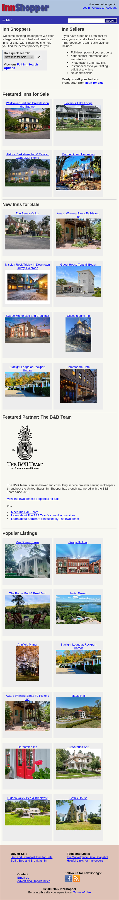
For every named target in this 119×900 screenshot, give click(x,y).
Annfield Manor (27, 662)
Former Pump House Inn (78, 172)
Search (110, 20)
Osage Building (78, 559)
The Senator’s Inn (27, 231)
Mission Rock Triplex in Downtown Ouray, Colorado (27, 283)
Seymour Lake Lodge (78, 120)
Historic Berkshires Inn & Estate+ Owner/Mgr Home (27, 173)
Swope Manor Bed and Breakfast (27, 333)
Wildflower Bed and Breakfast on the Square (27, 122)
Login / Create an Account (100, 7)
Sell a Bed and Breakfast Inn (29, 860)
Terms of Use (82, 892)
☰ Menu (8, 20)
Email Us (23, 877)
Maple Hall (78, 713)
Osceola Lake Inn (78, 333)
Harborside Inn (27, 764)
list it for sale (94, 82)
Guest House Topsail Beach (78, 282)
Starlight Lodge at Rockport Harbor (27, 386)
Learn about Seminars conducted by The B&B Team (45, 518)
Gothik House (78, 815)
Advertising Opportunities (33, 881)
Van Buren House (27, 559)
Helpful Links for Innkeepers (85, 860)
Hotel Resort (78, 611)
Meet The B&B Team (24, 512)
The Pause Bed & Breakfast (27, 611)
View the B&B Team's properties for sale (33, 498)
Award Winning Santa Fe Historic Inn (78, 232)
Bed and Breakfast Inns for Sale (32, 857)
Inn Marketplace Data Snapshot (87, 857)
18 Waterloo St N (78, 764)
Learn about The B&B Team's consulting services (43, 515)
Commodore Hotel (78, 384)
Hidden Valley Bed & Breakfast (27, 815)
